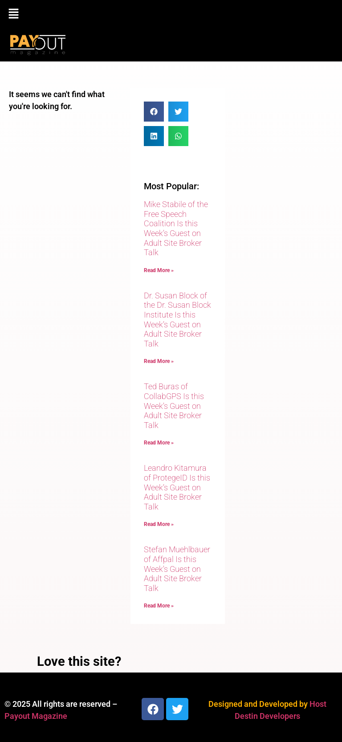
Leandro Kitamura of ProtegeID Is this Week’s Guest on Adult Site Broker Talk (177, 487)
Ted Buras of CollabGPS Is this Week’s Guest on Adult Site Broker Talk (174, 405)
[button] (171, 14)
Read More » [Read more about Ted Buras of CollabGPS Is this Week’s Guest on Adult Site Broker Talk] (159, 443)
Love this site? (79, 661)
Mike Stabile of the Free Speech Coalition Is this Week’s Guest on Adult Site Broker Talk (176, 228)
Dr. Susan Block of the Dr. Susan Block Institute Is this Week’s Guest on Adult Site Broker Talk (177, 319)
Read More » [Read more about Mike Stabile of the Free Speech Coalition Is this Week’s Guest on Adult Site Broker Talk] (159, 270)
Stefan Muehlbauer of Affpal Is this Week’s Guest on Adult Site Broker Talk (177, 568)
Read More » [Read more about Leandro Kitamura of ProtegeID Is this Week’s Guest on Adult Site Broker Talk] (159, 524)
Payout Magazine (35, 716)
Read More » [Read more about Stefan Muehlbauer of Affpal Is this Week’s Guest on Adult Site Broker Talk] (159, 606)
